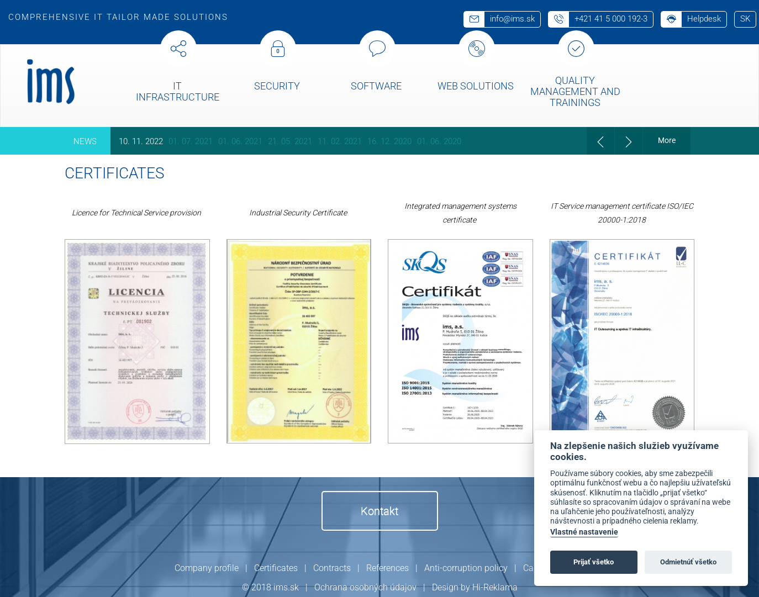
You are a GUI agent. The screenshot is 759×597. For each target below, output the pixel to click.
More (667, 140)
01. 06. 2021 (240, 141)
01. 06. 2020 (439, 141)
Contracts (332, 568)
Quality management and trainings (575, 91)
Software (376, 86)
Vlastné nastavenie (584, 532)
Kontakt (379, 510)
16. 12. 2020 (389, 141)
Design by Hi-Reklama (475, 587)
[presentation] (600, 141)
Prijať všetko (593, 562)
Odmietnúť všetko (688, 562)
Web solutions (476, 86)
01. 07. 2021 (190, 141)
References (387, 568)
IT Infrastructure (177, 91)
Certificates (276, 568)
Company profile (207, 568)
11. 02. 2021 (340, 141)
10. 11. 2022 (141, 141)
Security (277, 86)
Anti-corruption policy (466, 568)
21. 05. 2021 (290, 141)
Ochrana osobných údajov (365, 587)
